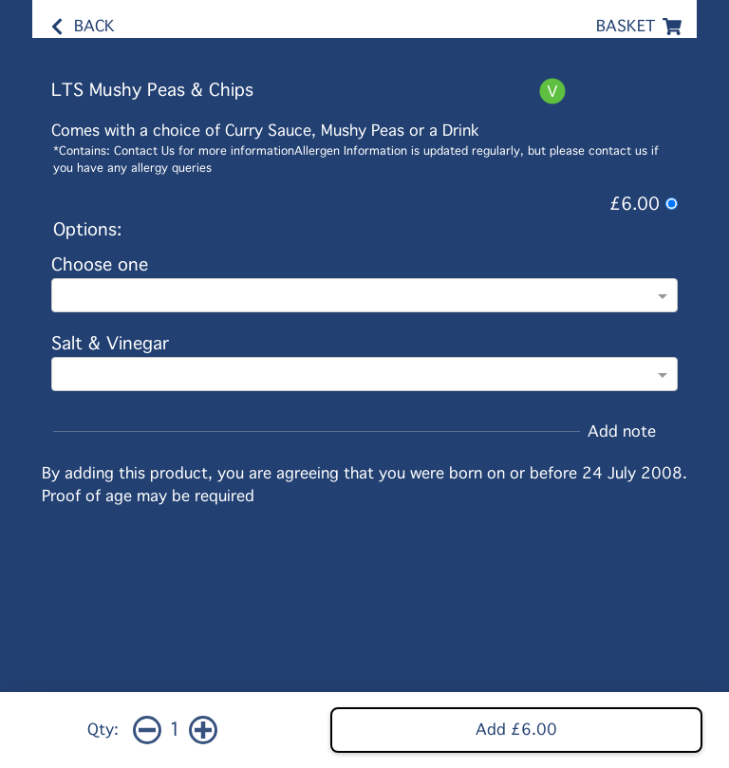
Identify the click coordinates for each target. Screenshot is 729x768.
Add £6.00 (516, 730)
